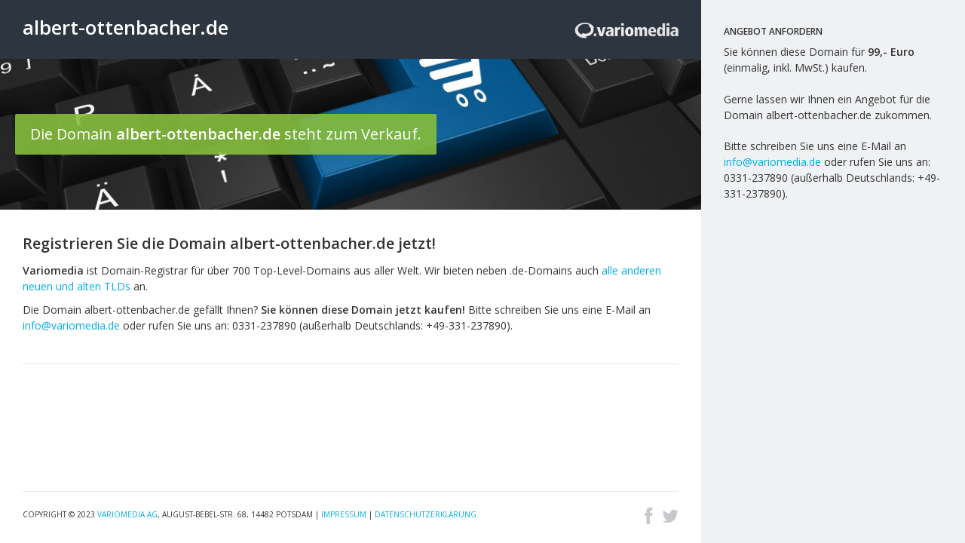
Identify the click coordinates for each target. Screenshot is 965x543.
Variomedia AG (127, 514)
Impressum (343, 514)
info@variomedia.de (71, 325)
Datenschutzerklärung (425, 514)
